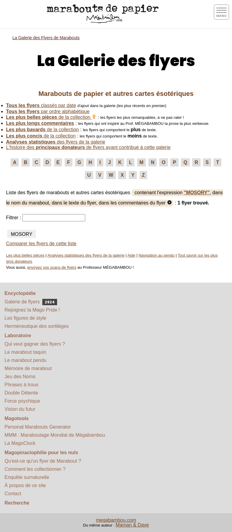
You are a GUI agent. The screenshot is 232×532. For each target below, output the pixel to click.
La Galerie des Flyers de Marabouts (46, 37)
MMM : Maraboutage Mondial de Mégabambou (55, 435)
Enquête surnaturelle (27, 477)
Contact (13, 493)
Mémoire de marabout (28, 368)
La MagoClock (20, 443)
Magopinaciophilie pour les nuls (41, 452)
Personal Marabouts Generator (38, 426)
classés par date (41, 105)
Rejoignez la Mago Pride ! (32, 309)
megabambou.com (116, 520)
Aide (131, 255)
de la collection (51, 117)
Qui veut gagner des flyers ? (35, 344)
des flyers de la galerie (55, 141)
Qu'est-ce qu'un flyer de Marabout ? (43, 461)
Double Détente (21, 392)
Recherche (17, 502)
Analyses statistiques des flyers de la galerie (85, 255)
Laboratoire (18, 335)
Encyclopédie (20, 293)
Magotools (17, 418)
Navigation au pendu (157, 255)
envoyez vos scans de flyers (51, 267)
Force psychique (22, 401)
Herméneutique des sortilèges (37, 326)
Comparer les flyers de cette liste (41, 243)
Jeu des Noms (20, 376)
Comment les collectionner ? (35, 469)
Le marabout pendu (26, 360)
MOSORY (21, 234)
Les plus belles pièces (25, 255)
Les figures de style (25, 318)
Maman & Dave (132, 524)
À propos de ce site (25, 485)
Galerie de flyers (31, 301)
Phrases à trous (21, 384)
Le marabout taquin (25, 352)
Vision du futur (20, 409)
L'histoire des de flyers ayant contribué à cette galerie (88, 147)
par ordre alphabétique (47, 111)
